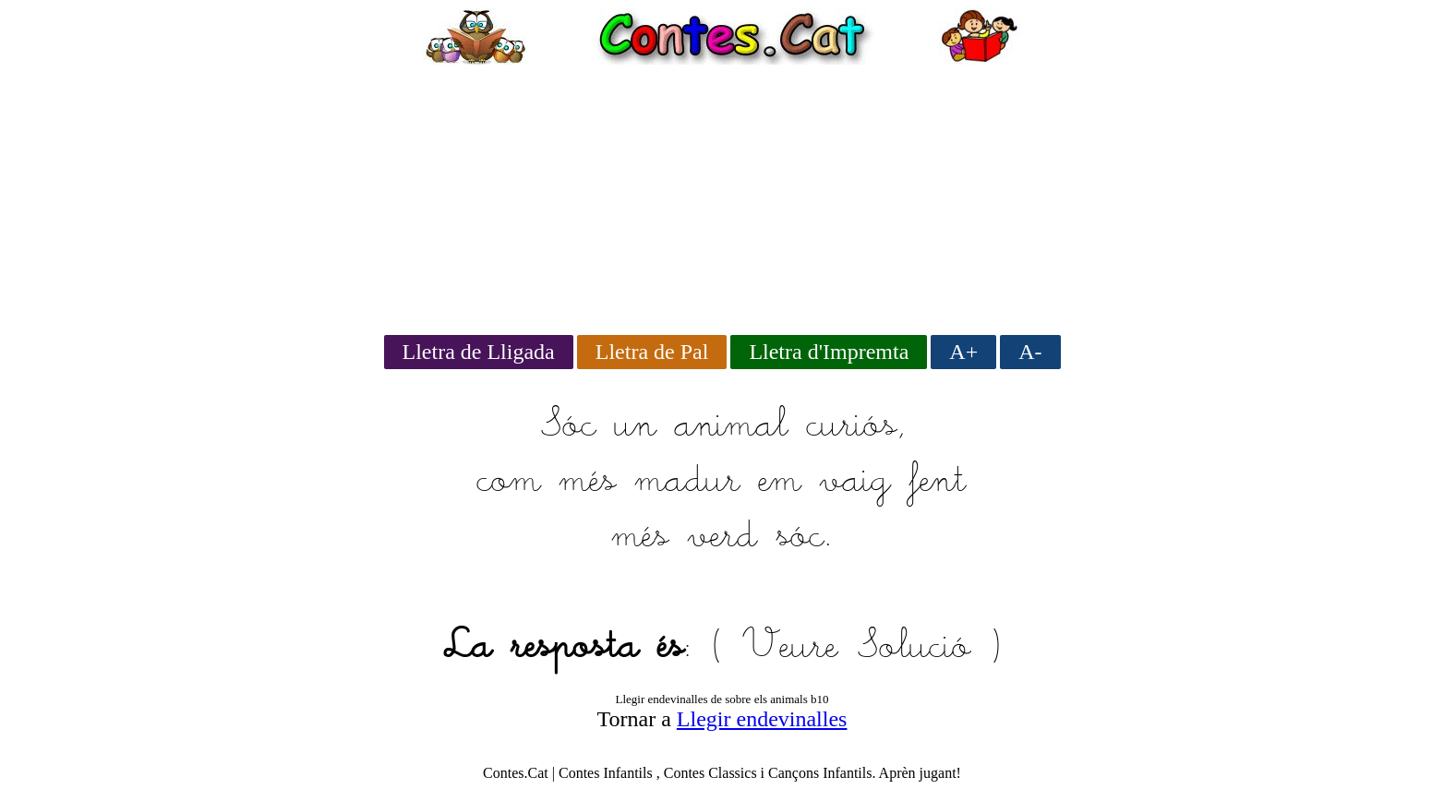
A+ (963, 352)
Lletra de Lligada (479, 352)
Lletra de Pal (652, 352)
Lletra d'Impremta (829, 352)
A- (1029, 352)
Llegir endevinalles (762, 719)
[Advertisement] (722, 194)
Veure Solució (856, 648)
